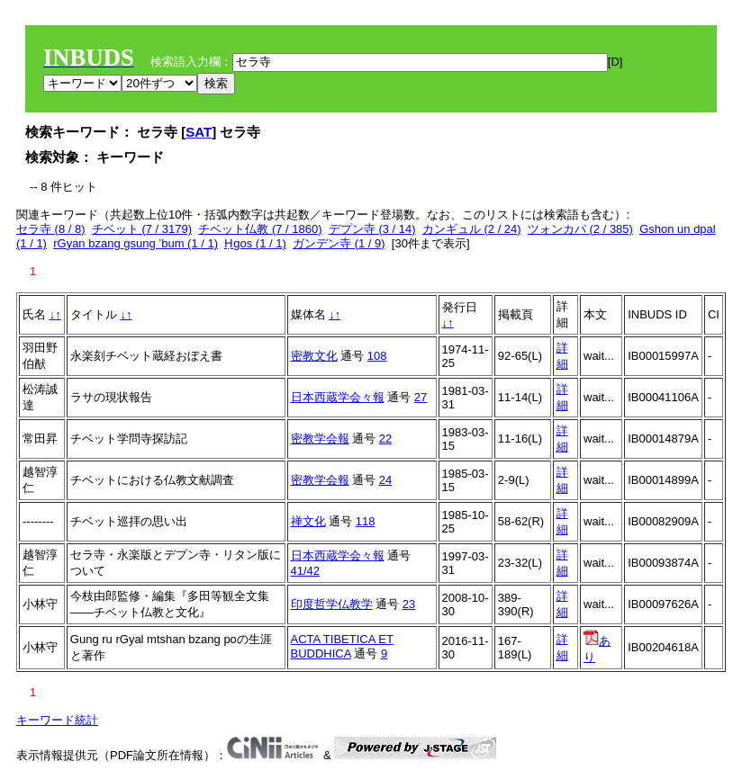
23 (409, 604)
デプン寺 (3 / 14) (372, 229)
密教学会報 (320, 438)
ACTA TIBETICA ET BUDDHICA (342, 646)
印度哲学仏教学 (332, 604)
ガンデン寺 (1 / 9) (339, 243)
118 (366, 521)
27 (420, 397)
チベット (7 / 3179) (142, 229)
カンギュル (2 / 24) (471, 229)
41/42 (306, 571)
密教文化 (314, 356)
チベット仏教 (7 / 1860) (259, 229)
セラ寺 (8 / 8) (51, 229)
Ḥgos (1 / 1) (255, 243)
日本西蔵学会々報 (338, 397)
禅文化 (308, 521)
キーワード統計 (57, 720)
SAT (199, 131)
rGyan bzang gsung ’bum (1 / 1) (135, 243)
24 (385, 480)
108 (377, 356)
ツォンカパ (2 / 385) (580, 229)
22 (385, 438)
